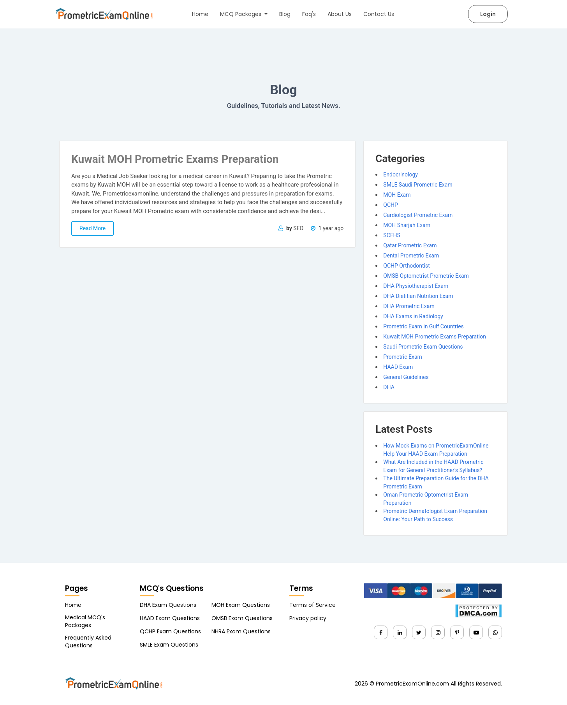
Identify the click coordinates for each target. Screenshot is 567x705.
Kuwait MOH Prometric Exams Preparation (434, 336)
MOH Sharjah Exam (406, 225)
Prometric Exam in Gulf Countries (423, 326)
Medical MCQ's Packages (85, 621)
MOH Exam (396, 195)
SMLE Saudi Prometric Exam (417, 185)
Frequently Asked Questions (88, 641)
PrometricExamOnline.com (412, 683)
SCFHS (391, 235)
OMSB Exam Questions (242, 618)
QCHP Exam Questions (170, 631)
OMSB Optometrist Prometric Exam (425, 276)
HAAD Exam (398, 367)
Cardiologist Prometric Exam (418, 215)
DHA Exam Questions (168, 605)
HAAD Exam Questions (170, 618)
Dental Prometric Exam (411, 255)
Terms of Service (312, 605)
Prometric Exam (402, 357)
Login (488, 14)
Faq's (309, 14)
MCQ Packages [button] (241, 14)
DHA (388, 387)
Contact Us (378, 14)
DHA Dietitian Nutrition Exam (418, 296)
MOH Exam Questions (240, 605)
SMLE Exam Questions (169, 645)
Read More (92, 228)
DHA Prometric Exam (408, 306)
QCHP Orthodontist (406, 266)
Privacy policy (307, 618)
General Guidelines (405, 377)
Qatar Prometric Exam (410, 245)
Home (200, 14)
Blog (285, 14)
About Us (340, 14)
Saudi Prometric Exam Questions (423, 347)
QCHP (390, 205)
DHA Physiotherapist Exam (415, 286)
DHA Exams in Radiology (413, 316)
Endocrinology (400, 174)
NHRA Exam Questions (241, 631)
